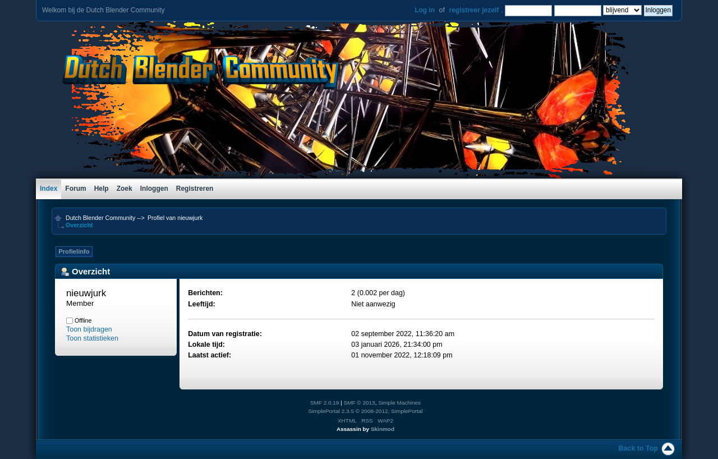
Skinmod (382, 429)
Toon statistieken (92, 338)
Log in (425, 10)
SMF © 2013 (359, 403)
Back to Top (638, 448)
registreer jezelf (474, 10)
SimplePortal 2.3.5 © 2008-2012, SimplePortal (365, 411)
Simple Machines (399, 403)
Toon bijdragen (89, 329)
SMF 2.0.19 (324, 403)
